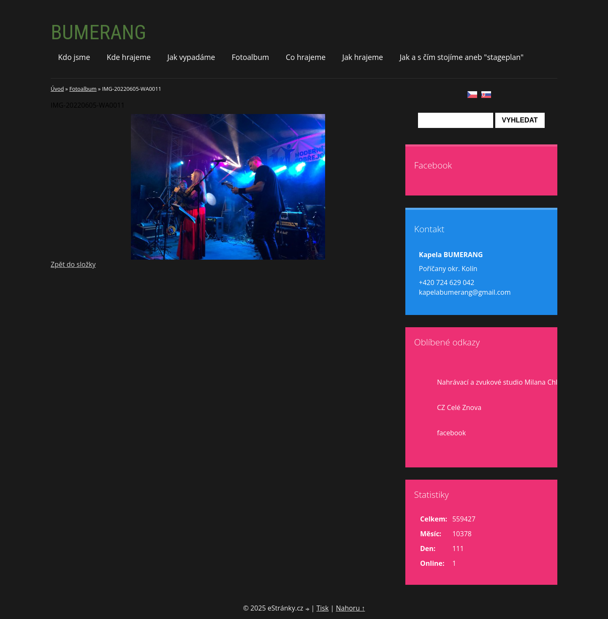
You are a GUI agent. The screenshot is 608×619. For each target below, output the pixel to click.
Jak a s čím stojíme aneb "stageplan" (461, 57)
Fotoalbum (250, 57)
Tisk (322, 608)
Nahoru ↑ (350, 608)
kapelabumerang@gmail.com (464, 292)
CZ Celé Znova (459, 407)
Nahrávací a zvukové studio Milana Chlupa (503, 382)
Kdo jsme (74, 57)
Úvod (57, 88)
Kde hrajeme (129, 57)
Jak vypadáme (191, 57)
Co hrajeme (306, 57)
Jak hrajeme (362, 57)
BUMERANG (98, 32)
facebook (451, 432)
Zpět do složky (73, 264)
